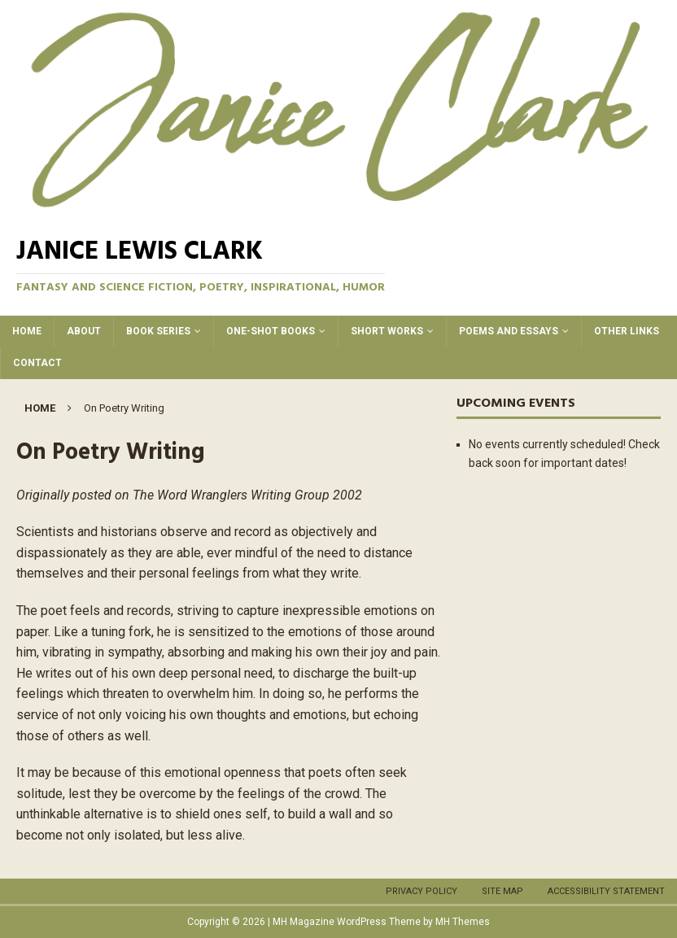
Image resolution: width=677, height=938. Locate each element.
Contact (37, 363)
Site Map (502, 891)
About (84, 331)
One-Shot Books (270, 331)
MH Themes (462, 921)
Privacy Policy (421, 891)
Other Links (626, 331)
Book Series (158, 331)
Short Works (387, 331)
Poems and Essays (508, 331)
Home (26, 331)
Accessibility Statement (606, 891)
